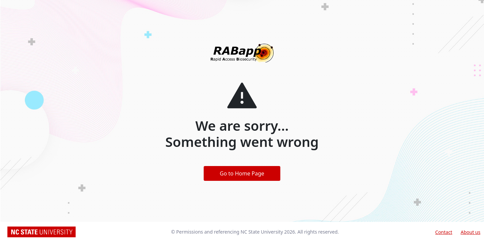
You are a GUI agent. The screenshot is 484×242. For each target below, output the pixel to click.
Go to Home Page (242, 173)
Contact (443, 232)
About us (470, 232)
